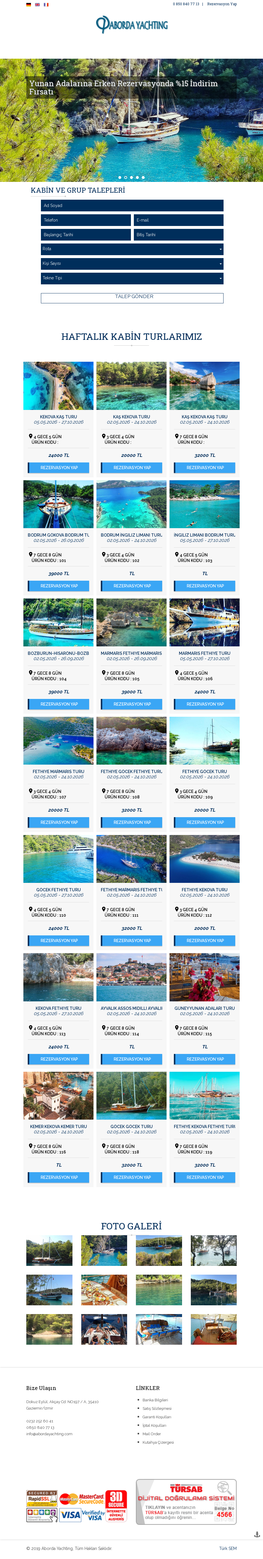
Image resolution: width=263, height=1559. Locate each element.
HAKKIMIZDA (77, 44)
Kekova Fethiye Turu (59, 1008)
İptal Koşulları (154, 1427)
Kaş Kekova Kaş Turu (205, 417)
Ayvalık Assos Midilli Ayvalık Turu (131, 1008)
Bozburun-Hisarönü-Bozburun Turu (58, 653)
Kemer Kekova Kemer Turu (58, 1126)
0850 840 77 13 (40, 1428)
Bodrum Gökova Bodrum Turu (58, 535)
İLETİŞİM (100, 56)
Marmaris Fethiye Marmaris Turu (131, 653)
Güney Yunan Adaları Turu (204, 1008)
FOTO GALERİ (112, 44)
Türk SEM (228, 1550)
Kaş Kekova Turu (131, 417)
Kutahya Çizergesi (158, 1444)
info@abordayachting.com (49, 1435)
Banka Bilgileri (155, 1401)
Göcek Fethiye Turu (58, 890)
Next (255, 120)
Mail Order (152, 1435)
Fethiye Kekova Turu (205, 890)
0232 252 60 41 (39, 1422)
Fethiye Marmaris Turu (58, 771)
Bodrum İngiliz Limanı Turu (131, 535)
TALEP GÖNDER (133, 296)
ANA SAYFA (44, 44)
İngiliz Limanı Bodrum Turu (204, 535)
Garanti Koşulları (157, 1418)
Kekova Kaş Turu (58, 417)
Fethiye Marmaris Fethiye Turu (131, 890)
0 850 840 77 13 (186, 3)
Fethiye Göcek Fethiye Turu (131, 771)
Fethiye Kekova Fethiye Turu (204, 1126)
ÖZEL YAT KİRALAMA (155, 44)
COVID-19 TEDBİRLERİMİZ (57, 56)
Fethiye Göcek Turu (204, 771)
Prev (7, 120)
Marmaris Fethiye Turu (205, 653)
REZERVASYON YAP (59, 467)
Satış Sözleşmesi (157, 1410)
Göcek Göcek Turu (131, 1126)
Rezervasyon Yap (222, 3)
